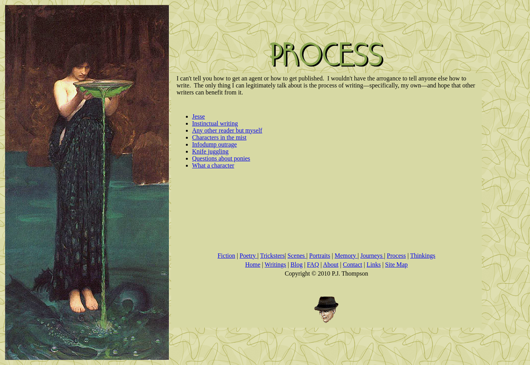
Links (374, 264)
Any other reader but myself (227, 130)
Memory (345, 255)
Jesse (198, 116)
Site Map (396, 264)
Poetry (248, 255)
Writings (275, 264)
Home (252, 264)
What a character (213, 165)
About (331, 264)
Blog (296, 264)
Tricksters (272, 255)
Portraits (319, 255)
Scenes (296, 255)
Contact (352, 264)
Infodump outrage (214, 144)
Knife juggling (210, 151)
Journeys (372, 255)
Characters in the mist (219, 137)
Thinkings (423, 255)
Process (396, 255)
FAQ (313, 264)
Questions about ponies (221, 158)
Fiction (226, 255)
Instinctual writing (215, 123)
